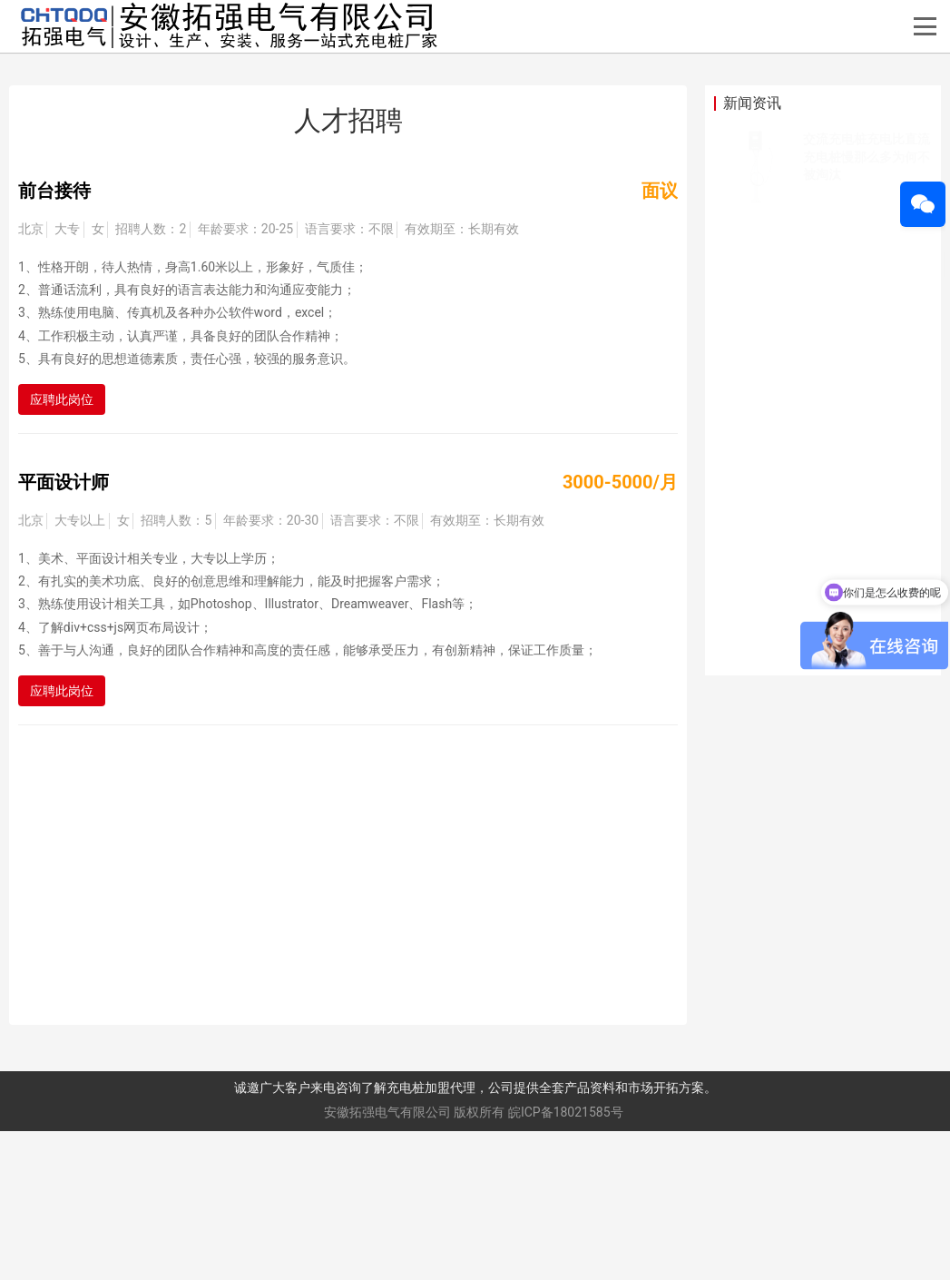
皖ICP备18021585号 (565, 1261)
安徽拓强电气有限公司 (387, 1261)
